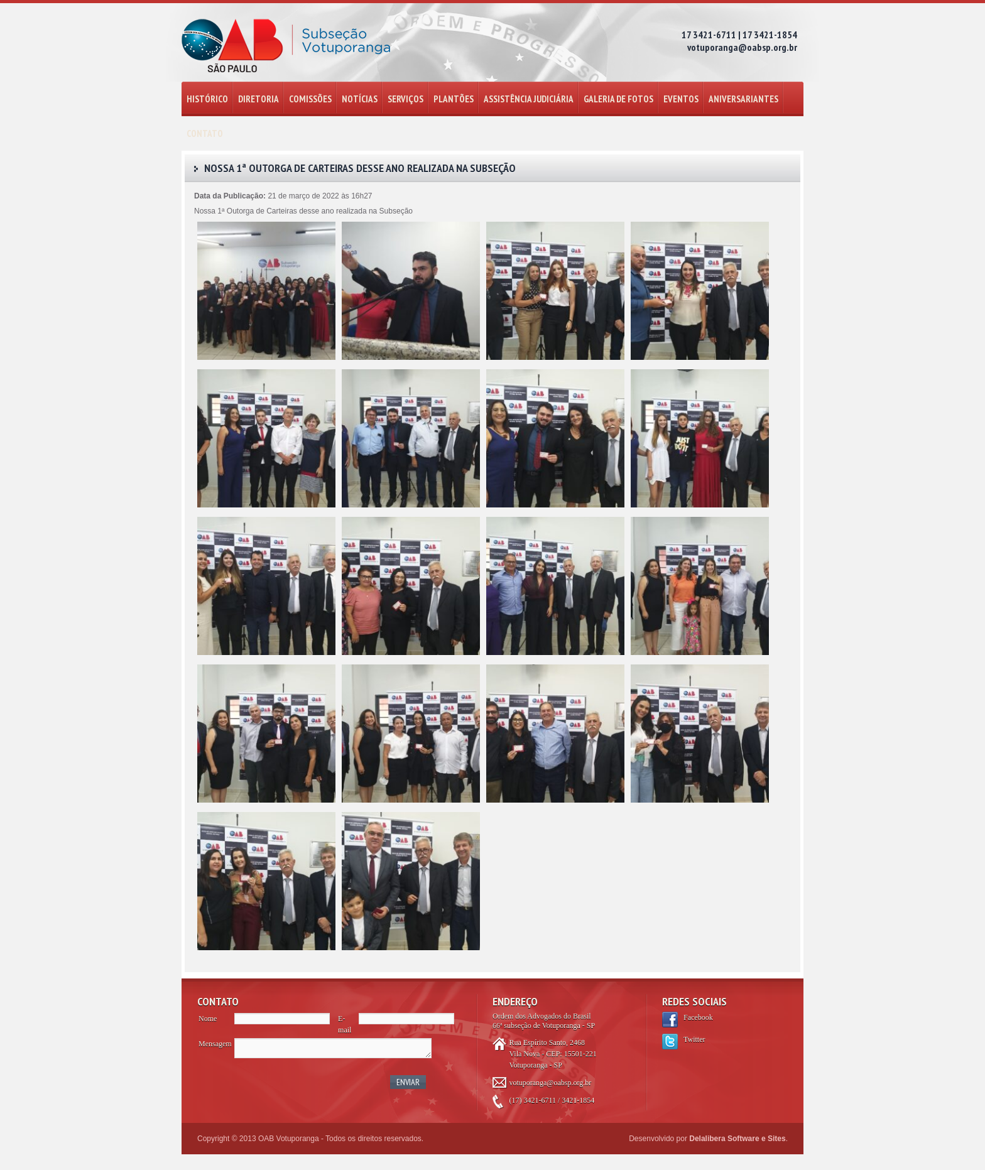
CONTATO (205, 133)
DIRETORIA (258, 99)
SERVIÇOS (405, 99)
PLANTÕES (453, 99)
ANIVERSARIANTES (743, 99)
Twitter (694, 1039)
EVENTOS (681, 99)
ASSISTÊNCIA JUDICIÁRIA (529, 99)
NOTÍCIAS (360, 99)
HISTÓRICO (207, 99)
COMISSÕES (310, 99)
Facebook (698, 1017)
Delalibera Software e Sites (737, 1138)
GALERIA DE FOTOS (618, 99)
